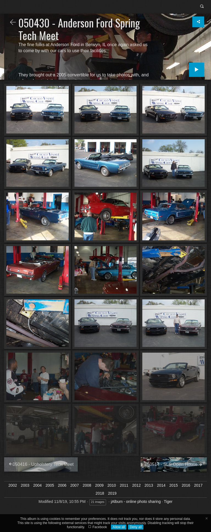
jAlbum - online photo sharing (136, 501)
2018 (100, 493)
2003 (25, 485)
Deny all (135, 527)
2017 (198, 485)
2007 (74, 485)
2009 (99, 485)
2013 (149, 485)
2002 (13, 485)
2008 (87, 485)
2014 (161, 485)
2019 (112, 493)
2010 (111, 485)
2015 (173, 485)
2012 (136, 485)
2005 (50, 485)
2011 (124, 485)
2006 (62, 485)
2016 (186, 485)
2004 (37, 485)
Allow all (119, 527)
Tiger (168, 501)
